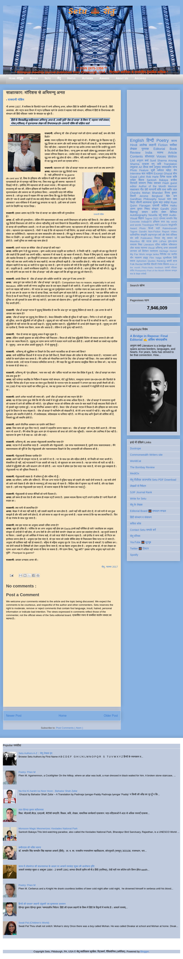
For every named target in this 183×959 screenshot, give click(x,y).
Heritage (164, 251)
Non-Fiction (154, 231)
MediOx (134, 473)
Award (133, 228)
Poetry (162, 140)
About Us (122, 78)
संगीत (132, 270)
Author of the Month (152, 186)
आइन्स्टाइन (152, 235)
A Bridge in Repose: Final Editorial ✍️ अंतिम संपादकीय (149, 337)
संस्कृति (143, 235)
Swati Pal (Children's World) (33, 922)
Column (163, 225)
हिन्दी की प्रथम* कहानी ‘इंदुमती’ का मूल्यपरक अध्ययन (42, 903)
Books (34, 78)
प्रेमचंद (162, 218)
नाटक (148, 241)
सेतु (59, 78)
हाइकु (145, 257)
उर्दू (160, 215)
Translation (170, 163)
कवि (159, 163)
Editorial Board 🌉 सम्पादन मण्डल (148, 510)
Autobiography (138, 215)
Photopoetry (140, 270)
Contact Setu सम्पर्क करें (143, 529)
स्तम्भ (160, 152)
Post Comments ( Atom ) (69, 727)
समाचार (157, 183)
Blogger (144, 951)
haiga (158, 257)
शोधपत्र (149, 156)
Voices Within (167, 156)
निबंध (149, 183)
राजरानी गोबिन (16, 99)
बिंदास (141, 180)
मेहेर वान (171, 196)
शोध (175, 173)
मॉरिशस (173, 235)
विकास (166, 264)
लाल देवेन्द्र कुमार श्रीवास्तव (30, 809)
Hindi (133, 145)
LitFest (162, 241)
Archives (140, 78)
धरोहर (133, 180)
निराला (157, 238)
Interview (135, 173)
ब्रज (175, 261)
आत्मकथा (147, 202)
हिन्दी (150, 140)
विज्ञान (141, 218)
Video (174, 231)
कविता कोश (135, 523)
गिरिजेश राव (165, 254)
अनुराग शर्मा (142, 160)
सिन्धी (150, 228)
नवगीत (174, 254)
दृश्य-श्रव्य (172, 241)
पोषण (163, 212)
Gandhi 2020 (168, 208)
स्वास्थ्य (144, 248)
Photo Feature (139, 170)
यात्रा (165, 215)
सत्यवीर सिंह (171, 218)
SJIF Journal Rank (141, 492)
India (148, 152)
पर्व (176, 238)
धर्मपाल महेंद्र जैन (167, 170)
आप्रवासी (173, 248)
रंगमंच (159, 264)
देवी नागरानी (150, 189)
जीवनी (139, 202)
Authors (87, 78)
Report (165, 231)
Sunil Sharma (158, 160)
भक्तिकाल (173, 244)
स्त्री (158, 228)
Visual (151, 248)
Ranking (161, 261)
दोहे (142, 241)
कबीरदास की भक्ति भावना (29, 847)
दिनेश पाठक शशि (168, 176)
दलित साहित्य (161, 244)
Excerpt (158, 173)
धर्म (139, 251)
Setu (48, 78)
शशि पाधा (161, 189)
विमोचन (145, 251)
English (137, 140)
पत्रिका (174, 267)
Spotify (134, 554)
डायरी (169, 261)
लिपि (175, 257)
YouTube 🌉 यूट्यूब (140, 542)
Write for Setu (138, 498)
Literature (149, 244)
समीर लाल (172, 189)
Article (172, 152)
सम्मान (145, 212)
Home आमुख (16, 78)
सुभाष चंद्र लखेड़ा (161, 202)
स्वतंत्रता (154, 251)
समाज (132, 261)
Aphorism (141, 261)
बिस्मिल (173, 212)
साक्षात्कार (134, 189)
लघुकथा (134, 167)
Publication (146, 238)
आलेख (143, 145)
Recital (139, 264)
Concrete (135, 221)
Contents (136, 156)
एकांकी (167, 267)
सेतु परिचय (135, 535)
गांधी (157, 225)
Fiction (163, 145)
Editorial (159, 149)
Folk (132, 264)
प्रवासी (155, 205)
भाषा (175, 199)
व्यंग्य (175, 167)
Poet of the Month (155, 270)
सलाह (137, 248)
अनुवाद (157, 167)
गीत (142, 189)
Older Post (111, 715)
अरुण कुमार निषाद (140, 208)
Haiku (173, 205)
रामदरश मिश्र (136, 244)
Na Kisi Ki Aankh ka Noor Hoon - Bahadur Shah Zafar (47, 791)
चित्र (132, 202)
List (132, 160)
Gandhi (143, 231)
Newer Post (14, 715)
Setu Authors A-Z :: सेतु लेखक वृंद (35, 753)
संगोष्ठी (143, 274)
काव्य (174, 141)
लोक (132, 248)
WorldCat (135, 461)
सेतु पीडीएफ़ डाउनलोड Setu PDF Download (153, 479)
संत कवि (134, 238)
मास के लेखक (135, 274)
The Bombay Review (142, 467)
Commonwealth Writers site (146, 454)
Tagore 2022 (151, 218)
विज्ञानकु (134, 212)
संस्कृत (155, 208)
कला (163, 221)
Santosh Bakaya (157, 180)
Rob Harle (152, 176)
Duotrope (135, 448)
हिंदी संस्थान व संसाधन (141, 517)
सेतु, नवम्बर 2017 (110, 566)
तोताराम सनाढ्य (171, 270)
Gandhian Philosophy (143, 199)
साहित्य (164, 205)
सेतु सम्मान (167, 238)
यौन (131, 257)
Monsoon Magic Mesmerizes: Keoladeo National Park (47, 828)
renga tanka (152, 254)
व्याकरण (138, 257)
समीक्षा (173, 145)
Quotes (152, 261)
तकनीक (146, 264)
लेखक (133, 149)
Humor (173, 251)
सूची (153, 170)
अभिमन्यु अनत (161, 248)
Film (151, 257)
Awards (104, 78)
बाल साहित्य (147, 173)
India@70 (146, 221)
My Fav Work (137, 254)
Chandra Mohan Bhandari (146, 192)
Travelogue (148, 225)
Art (140, 167)
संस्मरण (142, 183)
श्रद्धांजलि (173, 225)
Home (63, 715)
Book (173, 149)
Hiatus (71, 78)
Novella (152, 215)
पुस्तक (145, 149)
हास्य (155, 241)
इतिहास (156, 221)
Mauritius (135, 241)
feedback (159, 267)
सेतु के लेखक (136, 504)
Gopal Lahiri (137, 176)
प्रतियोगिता (135, 235)
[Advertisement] (153, 111)
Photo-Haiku (147, 267)
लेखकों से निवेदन (138, 486)
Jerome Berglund (150, 196)
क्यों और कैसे (163, 235)
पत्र (169, 199)
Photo (142, 228)
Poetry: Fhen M (26, 772)
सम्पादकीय (167, 167)
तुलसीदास (167, 257)
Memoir (172, 186)
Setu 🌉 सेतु (91, 11)
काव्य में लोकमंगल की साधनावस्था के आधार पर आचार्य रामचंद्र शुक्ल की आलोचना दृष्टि (56, 866)
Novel (161, 199)
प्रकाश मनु (148, 163)
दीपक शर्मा (148, 167)
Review (135, 152)
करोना (154, 212)
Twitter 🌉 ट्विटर (139, 548)
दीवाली (154, 264)
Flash (165, 183)
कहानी (152, 145)
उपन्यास (133, 251)
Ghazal (168, 173)
